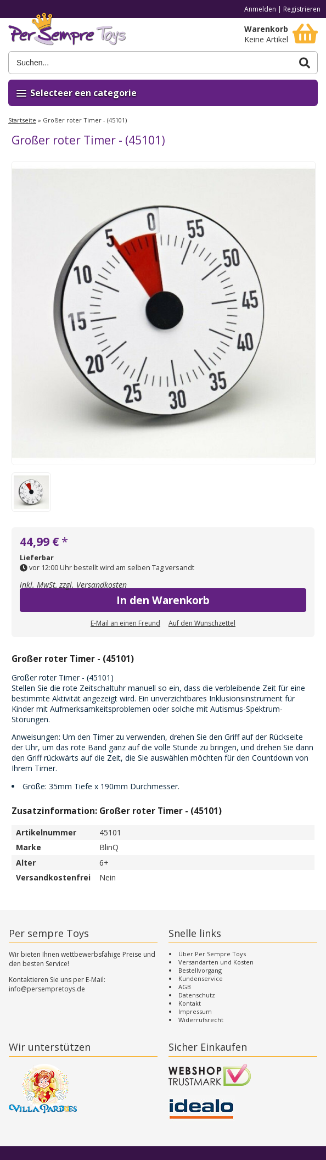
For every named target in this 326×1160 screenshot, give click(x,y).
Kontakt (189, 1003)
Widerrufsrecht (200, 1020)
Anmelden (260, 9)
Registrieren (302, 9)
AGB (184, 987)
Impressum (195, 1011)
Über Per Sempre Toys (212, 954)
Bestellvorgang (200, 970)
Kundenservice (200, 978)
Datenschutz (196, 995)
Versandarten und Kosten (216, 962)
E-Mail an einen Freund (125, 623)
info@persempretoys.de (47, 989)
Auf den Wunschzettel (201, 623)
